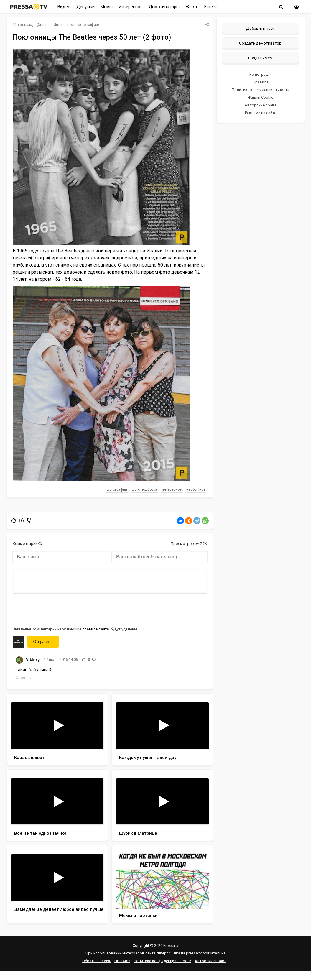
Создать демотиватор (260, 43)
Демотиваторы (164, 6)
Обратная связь (96, 961)
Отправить (43, 641)
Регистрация (260, 74)
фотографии (117, 489)
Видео (63, 6)
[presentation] (57, 609)
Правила (261, 82)
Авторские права (261, 105)
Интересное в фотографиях (77, 25)
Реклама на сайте (260, 113)
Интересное (131, 6)
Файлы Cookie (260, 97)
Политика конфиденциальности (260, 90)
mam (44, 25)
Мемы (107, 6)
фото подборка (144, 489)
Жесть (191, 6)
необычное (195, 489)
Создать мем (260, 57)
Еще (210, 6)
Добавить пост (260, 28)
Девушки (85, 6)
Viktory (33, 659)
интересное (172, 489)
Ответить (23, 678)
